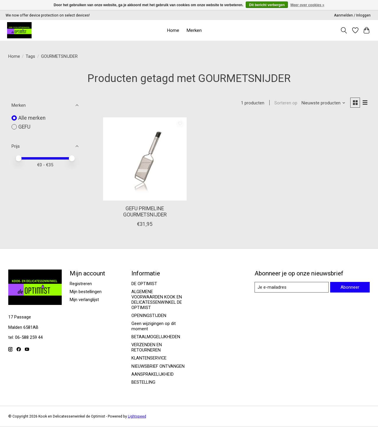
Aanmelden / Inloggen (352, 15)
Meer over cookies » (307, 5)
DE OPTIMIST (144, 284)
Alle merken (31, 118)
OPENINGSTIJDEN (148, 315)
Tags (30, 56)
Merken (194, 30)
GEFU (24, 127)
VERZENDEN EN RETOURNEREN (146, 348)
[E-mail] (291, 287)
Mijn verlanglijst (84, 300)
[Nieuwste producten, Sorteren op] (323, 103)
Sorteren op (285, 103)
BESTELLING (143, 382)
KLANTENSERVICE (149, 358)
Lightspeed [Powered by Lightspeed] (137, 417)
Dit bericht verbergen (267, 5)
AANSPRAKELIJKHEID (152, 374)
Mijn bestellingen (86, 292)
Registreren (81, 284)
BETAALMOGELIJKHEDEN (155, 337)
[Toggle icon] (343, 30)
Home (173, 30)
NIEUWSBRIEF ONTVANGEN (158, 366)
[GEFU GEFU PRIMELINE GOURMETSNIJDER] (145, 159)
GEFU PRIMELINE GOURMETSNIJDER (145, 212)
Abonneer (349, 287)
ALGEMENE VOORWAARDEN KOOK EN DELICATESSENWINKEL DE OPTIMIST (156, 300)
